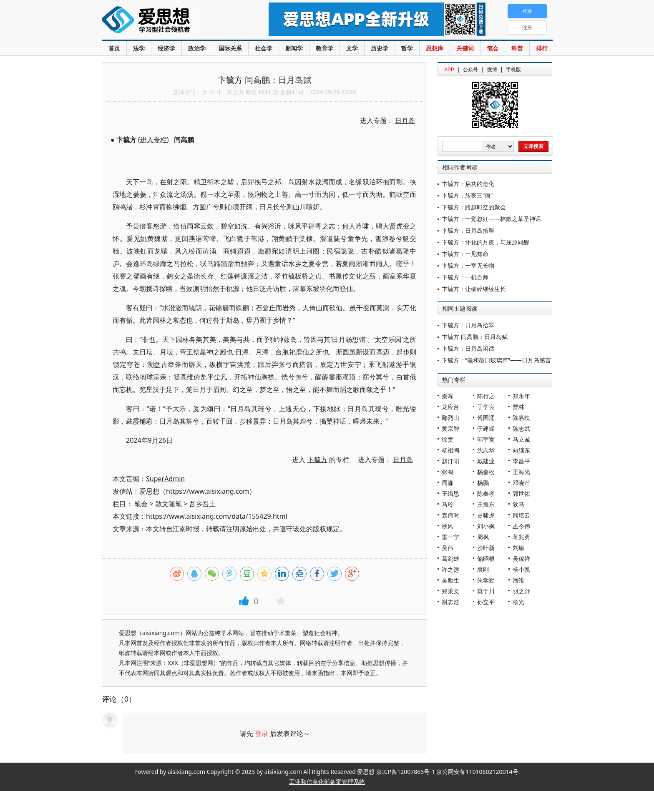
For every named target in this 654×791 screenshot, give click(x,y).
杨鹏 (483, 483)
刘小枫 (486, 526)
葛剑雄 (450, 558)
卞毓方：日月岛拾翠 (468, 230)
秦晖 (447, 396)
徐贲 (447, 439)
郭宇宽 (486, 439)
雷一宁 (450, 537)
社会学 (263, 48)
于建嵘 (486, 428)
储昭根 (486, 558)
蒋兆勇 (521, 537)
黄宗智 (450, 428)
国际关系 (230, 48)
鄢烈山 (450, 418)
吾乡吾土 (202, 503)
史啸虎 (486, 515)
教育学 (324, 48)
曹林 (518, 407)
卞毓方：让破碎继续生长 (474, 289)
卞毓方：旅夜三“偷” (467, 195)
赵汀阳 (450, 461)
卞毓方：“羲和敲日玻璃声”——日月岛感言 (496, 360)
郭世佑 (521, 493)
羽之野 (521, 591)
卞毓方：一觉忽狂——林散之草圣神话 (491, 219)
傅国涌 (486, 418)
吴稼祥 (521, 558)
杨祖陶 (450, 450)
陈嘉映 (521, 418)
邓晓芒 (521, 483)
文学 (352, 48)
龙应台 (450, 407)
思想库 (434, 48)
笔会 (492, 48)
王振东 (486, 504)
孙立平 (486, 602)
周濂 (447, 483)
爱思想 (168, 21)
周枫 (483, 537)
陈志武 (521, 428)
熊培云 (521, 515)
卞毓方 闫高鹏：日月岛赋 (475, 337)
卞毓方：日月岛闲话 (468, 348)
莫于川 (486, 591)
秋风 (447, 526)
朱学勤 (486, 580)
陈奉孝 (486, 493)
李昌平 (521, 461)
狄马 (518, 504)
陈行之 (486, 396)
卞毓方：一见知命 (465, 254)
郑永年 (521, 396)
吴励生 (450, 580)
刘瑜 (518, 548)
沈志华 (486, 450)
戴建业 (486, 461)
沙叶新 (486, 548)
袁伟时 (450, 515)
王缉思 (450, 493)
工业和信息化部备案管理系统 (327, 782)
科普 (517, 48)
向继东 (521, 450)
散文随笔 (168, 503)
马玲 (447, 504)
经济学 (166, 48)
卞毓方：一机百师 (465, 277)
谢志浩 (450, 602)
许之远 (450, 569)
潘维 (518, 580)
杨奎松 (486, 472)
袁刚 (483, 569)
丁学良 (486, 407)
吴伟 (447, 548)
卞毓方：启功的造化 (468, 184)
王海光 (521, 472)
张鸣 (447, 472)
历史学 (379, 48)
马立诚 (521, 439)
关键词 (465, 48)
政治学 (197, 48)
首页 (114, 48)
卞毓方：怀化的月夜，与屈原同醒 (485, 242)
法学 (139, 48)
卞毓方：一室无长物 (468, 265)
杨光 (518, 602)
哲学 (407, 48)
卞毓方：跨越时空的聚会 (474, 207)
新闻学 (294, 48)
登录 (261, 733)
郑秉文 (450, 591)
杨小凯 (521, 569)
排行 (542, 48)
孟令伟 (521, 526)
